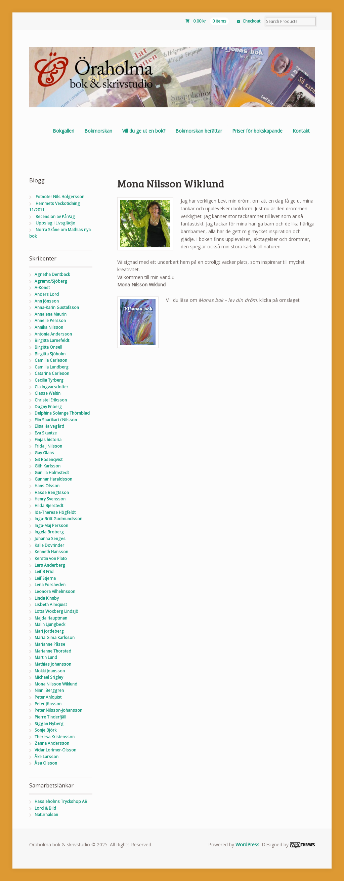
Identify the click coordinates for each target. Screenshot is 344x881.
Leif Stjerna (45, 578)
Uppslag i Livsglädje (55, 223)
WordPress (247, 844)
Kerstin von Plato (51, 558)
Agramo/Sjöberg (51, 281)
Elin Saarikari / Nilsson (56, 420)
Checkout (251, 21)
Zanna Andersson (52, 743)
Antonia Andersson (53, 334)
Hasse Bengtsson (52, 492)
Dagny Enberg (48, 407)
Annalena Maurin (51, 314)
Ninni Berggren (49, 690)
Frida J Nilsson (48, 446)
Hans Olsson (47, 486)
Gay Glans (44, 453)
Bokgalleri (63, 131)
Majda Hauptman (51, 618)
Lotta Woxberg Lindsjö (56, 611)
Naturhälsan (46, 814)
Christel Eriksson (51, 400)
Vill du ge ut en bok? (143, 131)
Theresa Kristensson (55, 737)
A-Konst (42, 287)
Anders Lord (47, 294)
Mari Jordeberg (49, 631)
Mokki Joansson (50, 671)
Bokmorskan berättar (198, 131)
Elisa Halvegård (49, 426)
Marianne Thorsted (53, 651)
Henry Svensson (50, 499)
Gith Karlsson (47, 466)
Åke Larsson (46, 757)
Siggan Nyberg (49, 724)
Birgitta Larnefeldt (52, 340)
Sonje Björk (45, 730)
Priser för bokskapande (257, 131)
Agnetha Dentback (52, 274)
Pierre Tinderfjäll (50, 717)
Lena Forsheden (50, 585)
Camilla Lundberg (52, 367)
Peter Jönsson (48, 704)
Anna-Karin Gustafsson (57, 307)
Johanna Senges (50, 538)
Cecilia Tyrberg (49, 380)
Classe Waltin (47, 393)
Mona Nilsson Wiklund (56, 684)
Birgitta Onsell (48, 347)
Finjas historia (48, 440)
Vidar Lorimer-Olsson (55, 750)
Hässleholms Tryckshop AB (61, 801)
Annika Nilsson (49, 327)
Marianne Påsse (50, 644)
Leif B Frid (44, 571)
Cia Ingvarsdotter (51, 387)
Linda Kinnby (47, 598)
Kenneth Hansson (51, 552)
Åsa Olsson (46, 763)
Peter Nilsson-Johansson (58, 710)
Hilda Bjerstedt (49, 505)
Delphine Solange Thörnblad (62, 413)
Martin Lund (46, 657)
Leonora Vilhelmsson (55, 591)
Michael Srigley (49, 677)
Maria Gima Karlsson (55, 637)
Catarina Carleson (52, 373)
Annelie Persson (50, 320)
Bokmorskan (98, 131)
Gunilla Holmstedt (52, 472)
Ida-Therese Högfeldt (55, 512)
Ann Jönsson (47, 301)
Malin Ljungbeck (50, 624)
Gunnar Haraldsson (53, 479)
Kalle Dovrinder (49, 545)
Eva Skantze (46, 433)
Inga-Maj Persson (51, 525)
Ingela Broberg (49, 532)
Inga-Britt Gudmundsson (58, 519)
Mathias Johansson (53, 664)
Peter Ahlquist (48, 697)
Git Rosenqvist (48, 459)
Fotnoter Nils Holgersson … (62, 197)
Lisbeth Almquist (51, 604)
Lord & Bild (45, 808)
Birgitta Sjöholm (50, 354)
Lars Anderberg (50, 565)
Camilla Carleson (51, 360)
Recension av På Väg (55, 216)
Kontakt (301, 131)
